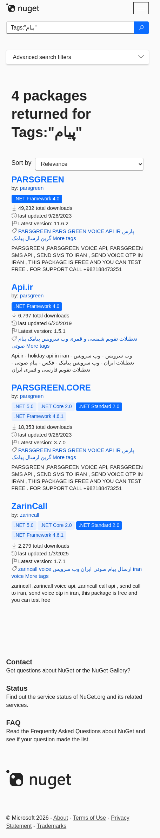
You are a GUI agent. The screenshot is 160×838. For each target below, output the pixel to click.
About (60, 818)
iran (137, 569)
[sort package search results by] (89, 164)
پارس (128, 231)
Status (17, 688)
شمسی (96, 339)
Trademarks (51, 826)
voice (45, 569)
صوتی (18, 346)
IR (118, 231)
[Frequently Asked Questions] (13, 723)
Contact (19, 662)
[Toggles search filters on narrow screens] (141, 57)
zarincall (29, 515)
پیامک (18, 238)
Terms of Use (89, 818)
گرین (46, 238)
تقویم (112, 339)
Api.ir (22, 287)
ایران (86, 569)
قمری (75, 339)
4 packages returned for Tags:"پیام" (51, 114)
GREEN (77, 231)
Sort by (22, 162)
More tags (64, 238)
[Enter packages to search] (70, 27)
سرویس (50, 339)
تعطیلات (128, 339)
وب (64, 339)
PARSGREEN (38, 179)
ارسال (32, 238)
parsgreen (32, 188)
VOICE (96, 231)
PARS (59, 231)
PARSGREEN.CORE (51, 388)
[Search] (141, 27)
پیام (22, 339)
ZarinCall (30, 506)
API (109, 231)
